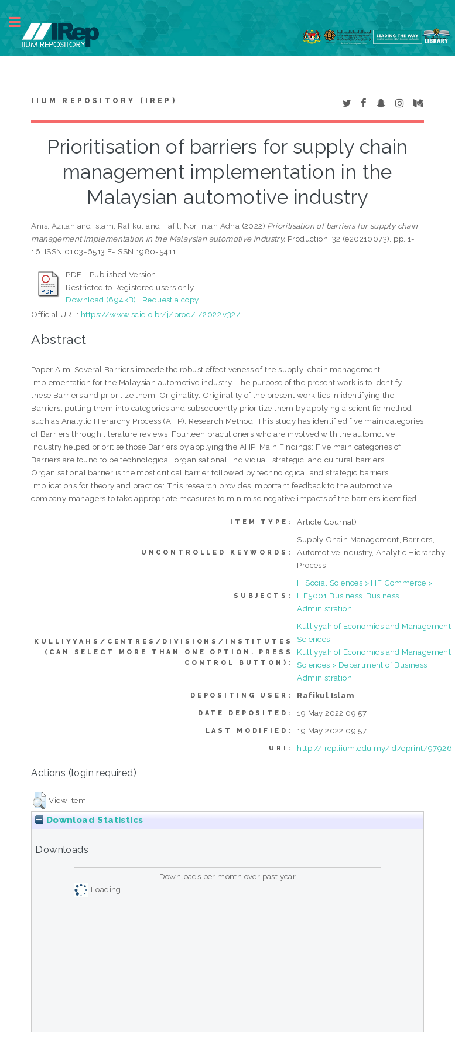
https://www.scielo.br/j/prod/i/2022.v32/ (161, 314)
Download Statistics (89, 820)
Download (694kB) (101, 299)
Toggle (21, 22)
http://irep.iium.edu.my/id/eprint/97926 (374, 748)
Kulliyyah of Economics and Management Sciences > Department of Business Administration (374, 664)
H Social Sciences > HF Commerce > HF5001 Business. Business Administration (364, 595)
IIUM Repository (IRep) (103, 101)
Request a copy (170, 299)
